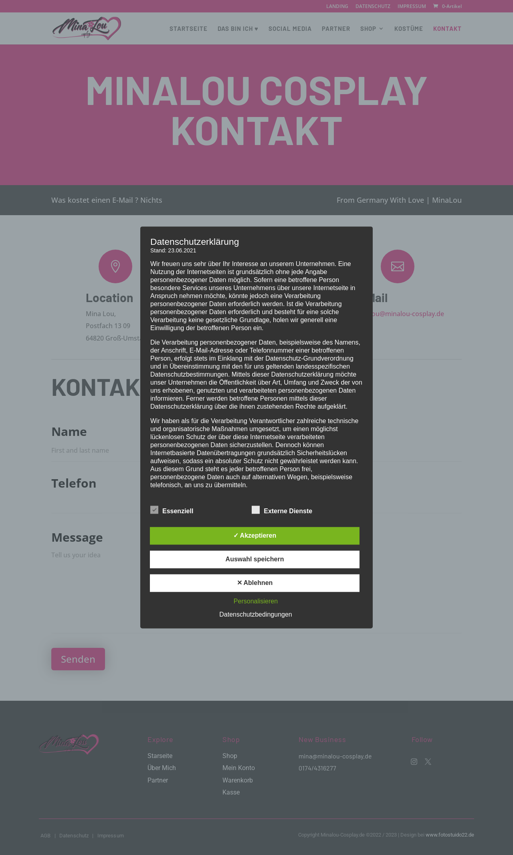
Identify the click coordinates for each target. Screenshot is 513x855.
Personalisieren (256, 601)
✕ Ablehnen (255, 583)
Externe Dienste (282, 510)
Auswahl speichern (255, 559)
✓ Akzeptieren (255, 535)
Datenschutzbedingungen (255, 614)
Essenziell (171, 510)
